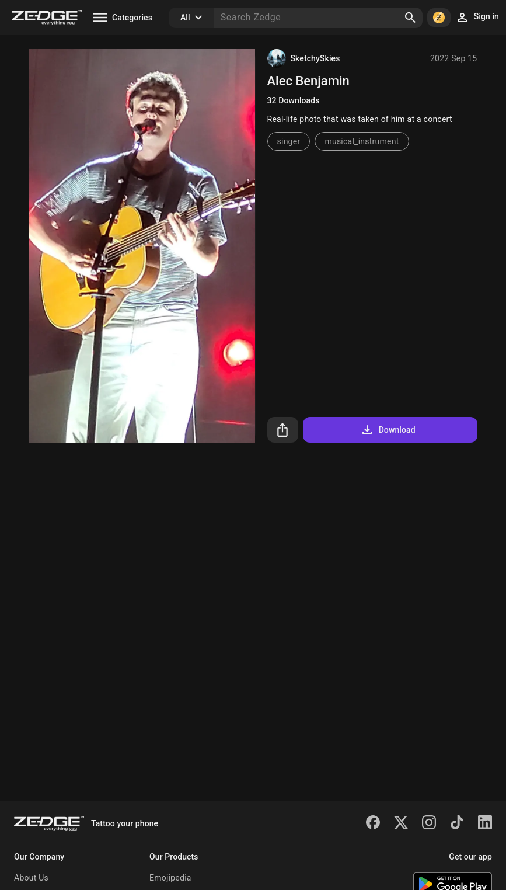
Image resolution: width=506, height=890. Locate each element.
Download (388, 430)
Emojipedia (170, 877)
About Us (31, 877)
